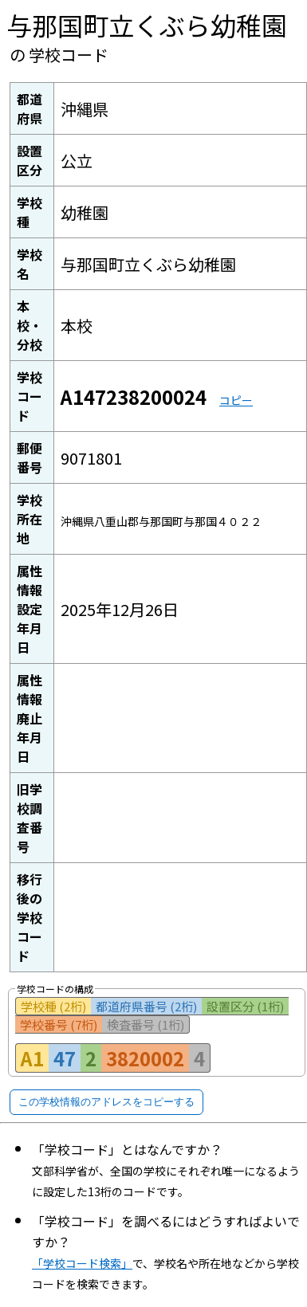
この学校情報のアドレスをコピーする (106, 1102)
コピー (236, 400)
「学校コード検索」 (82, 1263)
